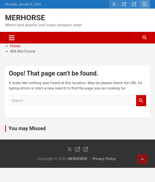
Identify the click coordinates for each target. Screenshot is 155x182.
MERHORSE (25, 17)
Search (141, 100)
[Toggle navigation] (11, 37)
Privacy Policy (104, 158)
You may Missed (27, 128)
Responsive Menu (144, 4)
